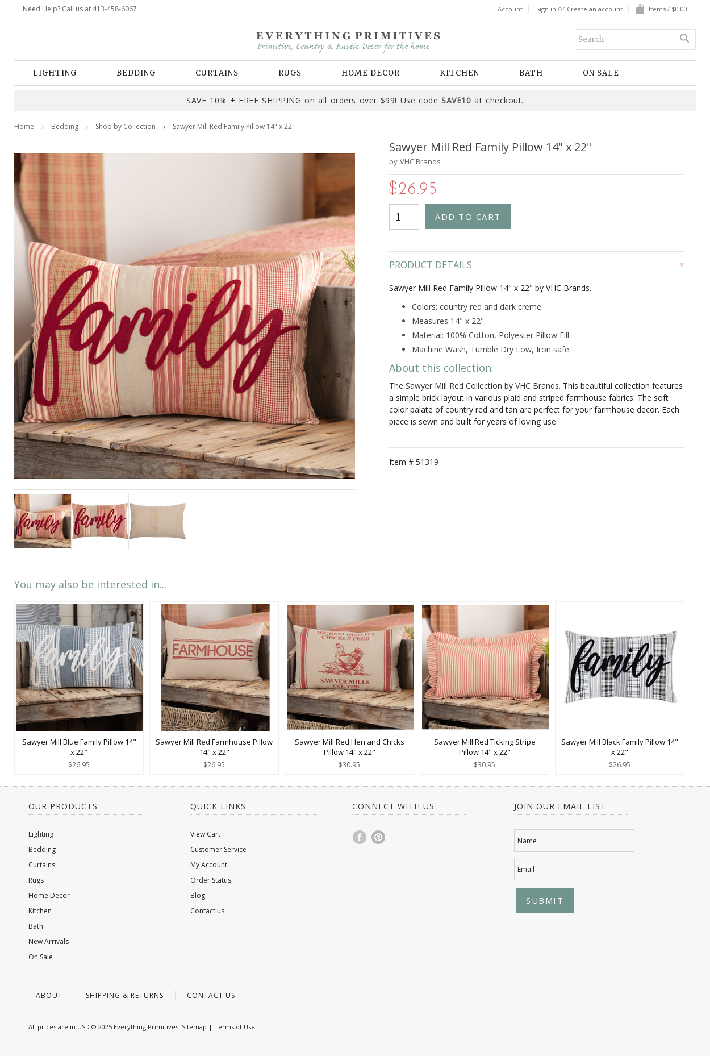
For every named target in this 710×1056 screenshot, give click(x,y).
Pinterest (379, 837)
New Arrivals (48, 941)
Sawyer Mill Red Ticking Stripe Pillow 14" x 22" (485, 747)
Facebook (360, 837)
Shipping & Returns (125, 995)
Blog (197, 895)
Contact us (207, 911)
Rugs (290, 73)
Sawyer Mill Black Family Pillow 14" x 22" (619, 747)
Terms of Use (234, 1026)
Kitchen (459, 73)
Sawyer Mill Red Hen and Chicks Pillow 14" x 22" (349, 747)
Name (527, 841)
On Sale (601, 73)
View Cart (205, 834)
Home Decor (370, 73)
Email (525, 869)
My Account (208, 865)
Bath (531, 73)
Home (24, 126)
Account (510, 9)
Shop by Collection (125, 126)
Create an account (595, 9)
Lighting (55, 73)
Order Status (210, 880)
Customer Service (218, 849)
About (49, 995)
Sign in (546, 9)
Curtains (217, 73)
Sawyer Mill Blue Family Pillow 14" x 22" (79, 747)
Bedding (136, 73)
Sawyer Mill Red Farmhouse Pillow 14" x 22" (214, 747)
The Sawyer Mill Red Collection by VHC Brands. (475, 385)
